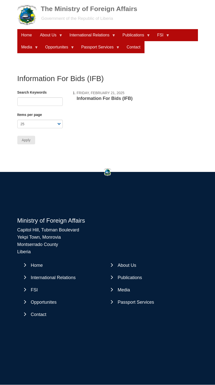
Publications (134, 37)
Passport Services (98, 49)
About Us (49, 37)
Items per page (29, 115)
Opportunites (57, 49)
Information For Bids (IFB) (105, 98)
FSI (161, 37)
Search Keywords (32, 92)
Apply (26, 140)
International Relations (90, 37)
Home (26, 35)
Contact (133, 47)
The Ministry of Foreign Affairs (89, 9)
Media (27, 49)
